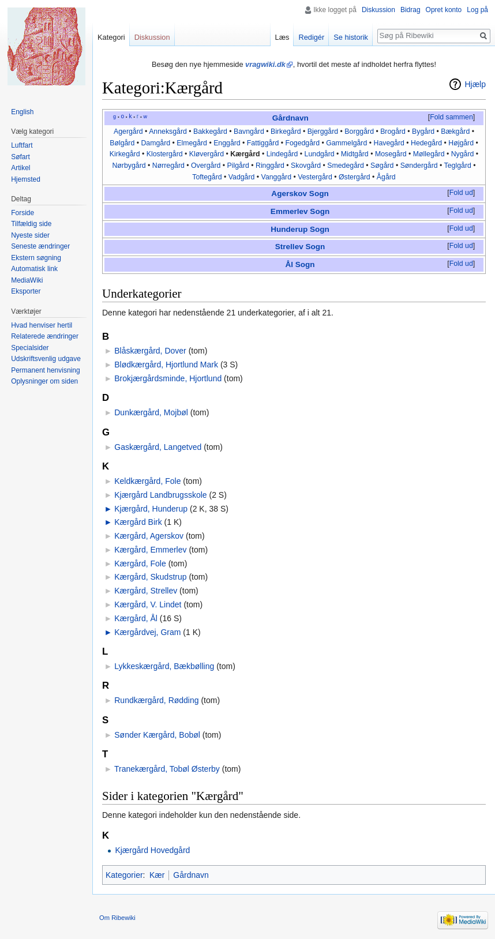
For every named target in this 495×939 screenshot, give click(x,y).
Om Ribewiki (117, 917)
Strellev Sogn (300, 246)
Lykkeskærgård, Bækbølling (164, 666)
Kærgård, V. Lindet (147, 604)
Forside (22, 213)
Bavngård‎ (249, 131)
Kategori (111, 37)
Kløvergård (206, 154)
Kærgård (245, 154)
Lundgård (320, 154)
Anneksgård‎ (168, 131)
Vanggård (276, 177)
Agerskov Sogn (299, 193)
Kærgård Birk (138, 522)
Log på (477, 10)
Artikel (20, 168)
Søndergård (419, 165)
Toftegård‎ (207, 177)
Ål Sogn (299, 264)
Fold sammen (451, 117)
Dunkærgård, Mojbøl (151, 412)
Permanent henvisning (45, 370)
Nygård (462, 154)
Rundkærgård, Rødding (156, 700)
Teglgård (457, 165)
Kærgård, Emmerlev (150, 549)
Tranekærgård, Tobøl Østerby (167, 768)
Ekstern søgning (36, 258)
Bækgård (455, 131)
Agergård (128, 131)
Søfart (20, 157)
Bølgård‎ (122, 143)
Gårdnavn (290, 118)
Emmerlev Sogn (300, 211)
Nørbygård (128, 165)
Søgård (381, 165)
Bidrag (410, 10)
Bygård (423, 131)
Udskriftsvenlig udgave (46, 359)
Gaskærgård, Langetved (157, 447)
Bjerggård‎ (323, 131)
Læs (282, 37)
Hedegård (426, 143)
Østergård (354, 177)
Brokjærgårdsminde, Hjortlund (168, 378)
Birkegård (286, 131)
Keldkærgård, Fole (147, 481)
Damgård (155, 143)
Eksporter (25, 291)
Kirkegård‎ (125, 154)
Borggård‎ (359, 131)
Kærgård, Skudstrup (150, 576)
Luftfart (21, 145)
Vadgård (241, 177)
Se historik (350, 37)
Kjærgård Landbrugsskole (160, 494)
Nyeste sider (30, 235)
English (22, 112)
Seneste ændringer (40, 246)
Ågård (386, 177)
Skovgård (306, 165)
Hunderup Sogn (300, 229)
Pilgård (238, 165)
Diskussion (378, 10)
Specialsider (29, 348)
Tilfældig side (31, 224)
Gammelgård (346, 143)
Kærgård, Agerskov (148, 535)
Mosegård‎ (391, 154)
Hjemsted (25, 179)
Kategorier (124, 875)
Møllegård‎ (429, 154)
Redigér (311, 37)
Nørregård (168, 165)
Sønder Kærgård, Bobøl (157, 734)
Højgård (461, 143)
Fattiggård (263, 143)
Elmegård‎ (192, 143)
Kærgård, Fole (140, 563)
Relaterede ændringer (44, 336)
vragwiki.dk (265, 64)
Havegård (388, 143)
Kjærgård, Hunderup (150, 508)
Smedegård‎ (345, 165)
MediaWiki (27, 280)
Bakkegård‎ (210, 131)
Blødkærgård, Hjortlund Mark (166, 364)
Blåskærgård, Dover (150, 350)
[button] (451, 117)
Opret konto (444, 10)
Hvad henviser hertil (41, 325)
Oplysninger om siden (44, 381)
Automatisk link (34, 269)
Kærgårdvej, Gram (147, 632)
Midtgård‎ (355, 154)
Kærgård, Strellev (145, 590)
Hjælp (475, 84)
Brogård (393, 131)
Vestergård (315, 177)
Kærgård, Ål (136, 618)
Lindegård (282, 154)
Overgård (205, 165)
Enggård (227, 143)
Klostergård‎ (165, 154)
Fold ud (461, 193)
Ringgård (270, 165)
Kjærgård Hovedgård (152, 850)
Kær (156, 875)
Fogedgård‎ (302, 143)
